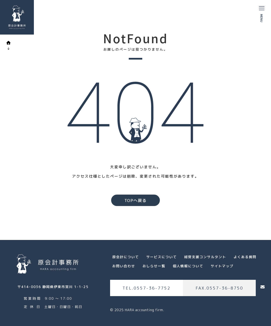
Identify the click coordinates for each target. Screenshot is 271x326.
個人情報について (188, 266)
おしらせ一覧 (153, 266)
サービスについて (161, 257)
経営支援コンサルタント (205, 257)
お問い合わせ (123, 266)
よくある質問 (245, 257)
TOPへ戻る (135, 200)
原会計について (125, 257)
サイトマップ (222, 266)
